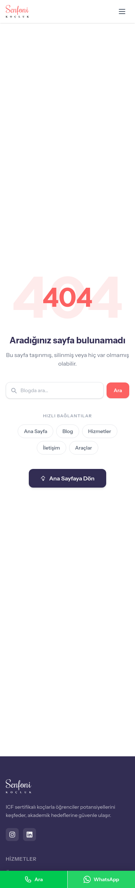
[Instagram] (12, 834)
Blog (67, 431)
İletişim (51, 448)
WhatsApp (101, 879)
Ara (118, 390)
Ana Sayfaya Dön (67, 478)
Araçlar (83, 448)
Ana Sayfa (35, 431)
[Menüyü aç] (122, 11)
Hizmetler (99, 431)
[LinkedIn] (29, 834)
